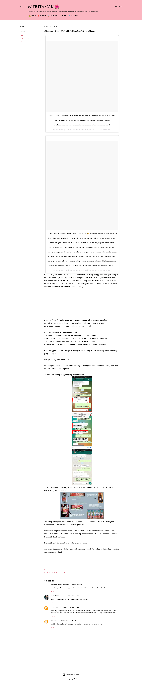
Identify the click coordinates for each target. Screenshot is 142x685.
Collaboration (25, 38)
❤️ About (41, 16)
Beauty (23, 35)
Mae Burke (76, 679)
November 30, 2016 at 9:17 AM (70, 596)
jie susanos (55, 621)
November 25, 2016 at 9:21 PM (72, 584)
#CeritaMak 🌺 (43, 6)
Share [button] (22, 27)
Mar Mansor (55, 596)
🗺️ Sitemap (72, 16)
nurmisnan (55, 607)
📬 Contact (52, 16)
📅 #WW (62, 16)
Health (22, 41)
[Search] (118, 6)
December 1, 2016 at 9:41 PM (69, 620)
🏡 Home (31, 16)
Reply (53, 591)
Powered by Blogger (71, 674)
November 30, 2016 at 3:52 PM (70, 607)
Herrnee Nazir (56, 584)
